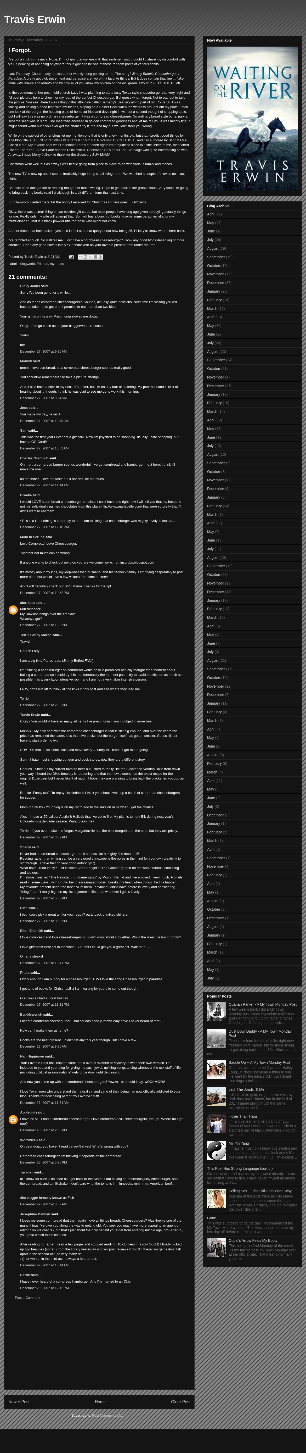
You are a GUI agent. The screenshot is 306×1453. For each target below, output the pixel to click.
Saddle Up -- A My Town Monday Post (259, 1062)
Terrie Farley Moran (36, 635)
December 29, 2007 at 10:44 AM (44, 1265)
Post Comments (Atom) (109, 1415)
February (214, 300)
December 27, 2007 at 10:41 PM (44, 963)
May (210, 223)
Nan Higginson (32, 1056)
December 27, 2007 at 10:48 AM (44, 421)
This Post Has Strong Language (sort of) (240, 1168)
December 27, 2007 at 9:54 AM (43, 398)
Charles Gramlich (34, 458)
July (210, 240)
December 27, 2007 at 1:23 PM (43, 625)
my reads (57, 264)
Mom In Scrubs (32, 537)
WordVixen (29, 1140)
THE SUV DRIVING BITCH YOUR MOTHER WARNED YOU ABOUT (84, 140)
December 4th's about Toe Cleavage (114, 150)
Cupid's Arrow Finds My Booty (253, 1240)
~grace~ (26, 1172)
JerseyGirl (76, 1146)
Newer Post (19, 1402)
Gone (211, 1218)
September (216, 257)
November (215, 274)
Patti (23, 908)
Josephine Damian (35, 1214)
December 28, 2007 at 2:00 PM (43, 1130)
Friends (42, 264)
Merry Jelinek (42, 155)
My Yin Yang (239, 1143)
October (213, 266)
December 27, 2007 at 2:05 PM (43, 705)
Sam (23, 430)
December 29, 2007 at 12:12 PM (44, 1288)
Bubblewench (18, 202)
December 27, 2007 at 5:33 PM (43, 898)
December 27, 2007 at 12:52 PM (44, 593)
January (213, 291)
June (211, 231)
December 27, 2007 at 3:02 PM (43, 837)
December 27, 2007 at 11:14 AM (44, 485)
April (210, 214)
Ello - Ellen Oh (31, 931)
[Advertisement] (99, 1348)
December (215, 283)
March (212, 309)
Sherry (25, 847)
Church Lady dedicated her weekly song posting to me (72, 74)
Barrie (25, 1275)
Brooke (26, 495)
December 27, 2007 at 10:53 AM (44, 448)
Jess (24, 408)
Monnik (26, 361)
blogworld (27, 264)
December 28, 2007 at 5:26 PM (43, 1162)
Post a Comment (27, 1298)
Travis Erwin (35, 19)
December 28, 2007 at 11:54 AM (44, 1103)
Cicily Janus (30, 286)
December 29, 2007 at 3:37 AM (43, 1204)
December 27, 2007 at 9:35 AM (43, 351)
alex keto (27, 603)
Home (100, 1402)
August (213, 248)
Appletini (27, 1112)
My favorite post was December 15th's (57, 145)
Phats (24, 973)
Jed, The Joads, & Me (246, 1089)
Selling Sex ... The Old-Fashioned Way (260, 1191)
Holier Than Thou (243, 1116)
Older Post (180, 1402)
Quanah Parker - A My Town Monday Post (263, 1004)
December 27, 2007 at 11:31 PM (44, 1004)
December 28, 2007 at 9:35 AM (43, 1046)
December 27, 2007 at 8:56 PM (43, 921)
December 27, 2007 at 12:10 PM (44, 527)
